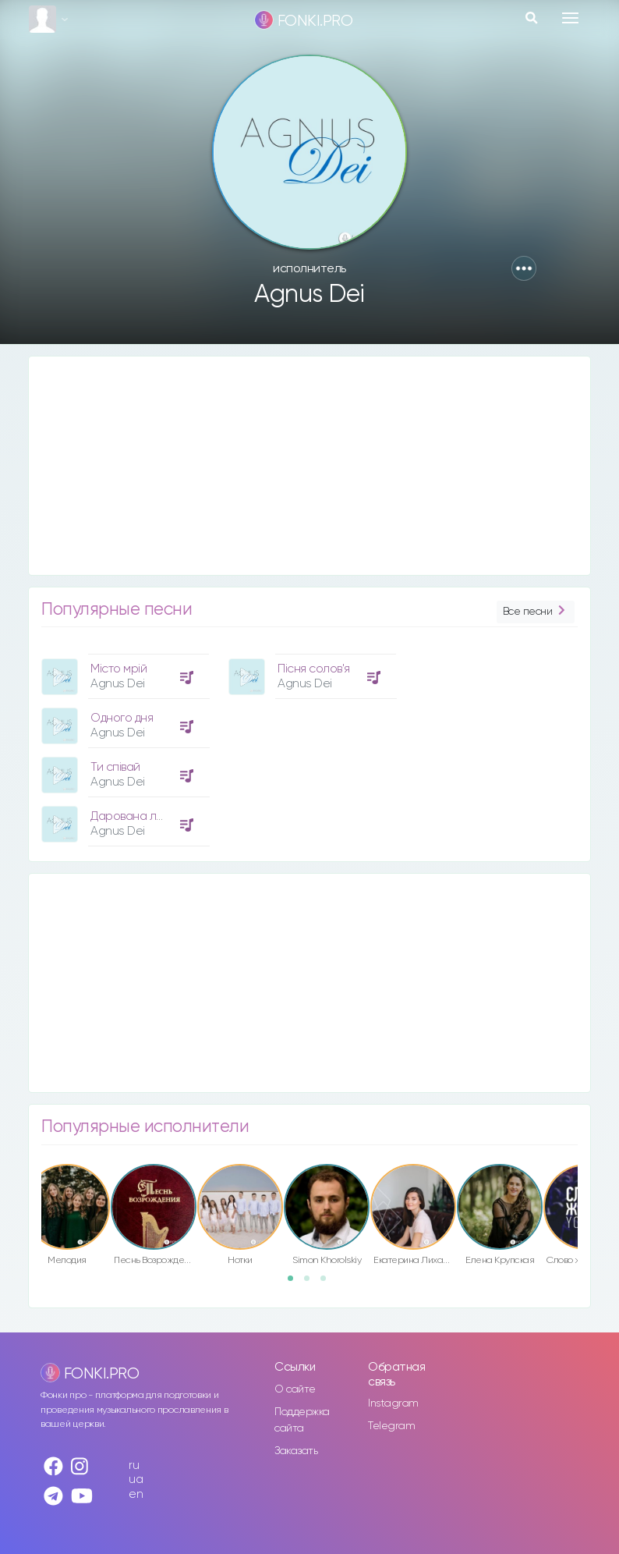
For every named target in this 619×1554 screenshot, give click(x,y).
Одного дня (121, 718)
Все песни (535, 612)
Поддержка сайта (302, 1420)
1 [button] (295, 1283)
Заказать (295, 1451)
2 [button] (312, 1283)
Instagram (393, 1403)
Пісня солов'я (314, 669)
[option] (123, 744)
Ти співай (115, 767)
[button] (524, 268)
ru (134, 1465)
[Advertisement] (309, 466)
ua (136, 1479)
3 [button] (328, 1283)
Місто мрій (118, 669)
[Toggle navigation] (570, 18)
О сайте (295, 1389)
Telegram (391, 1426)
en (136, 1494)
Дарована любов (137, 816)
